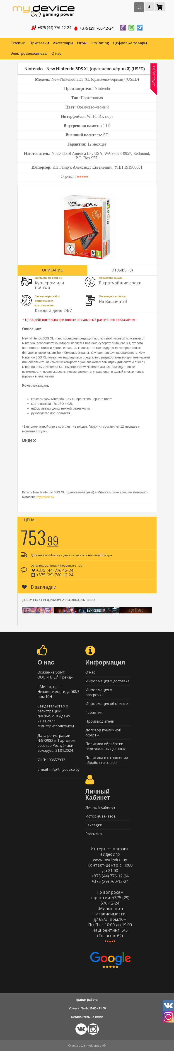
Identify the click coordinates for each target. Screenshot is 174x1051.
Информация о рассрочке (98, 692)
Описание (52, 270)
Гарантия (93, 712)
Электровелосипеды (29, 53)
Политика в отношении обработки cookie (106, 760)
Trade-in (18, 42)
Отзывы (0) (122, 270)
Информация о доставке (107, 681)
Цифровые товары (130, 42)
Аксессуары (63, 42)
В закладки (39, 587)
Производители (99, 721)
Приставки (39, 42)
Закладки (93, 824)
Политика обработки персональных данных (105, 746)
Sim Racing (100, 42)
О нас (56, 53)
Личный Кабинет (100, 807)
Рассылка (93, 833)
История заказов (100, 816)
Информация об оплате (106, 703)
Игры (82, 42)
